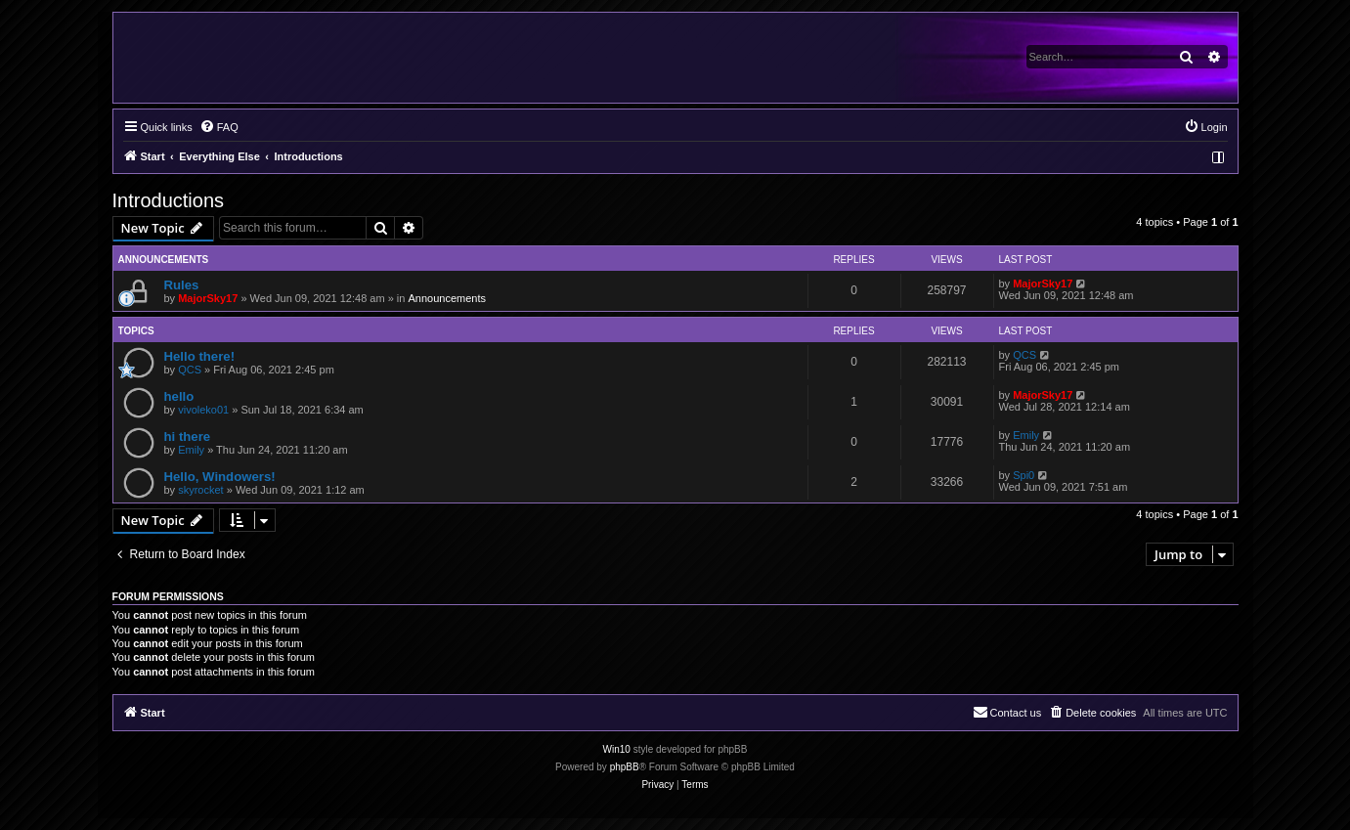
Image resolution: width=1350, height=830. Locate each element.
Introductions (168, 200)
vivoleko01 (203, 409)
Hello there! (200, 356)
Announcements (447, 298)
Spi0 (1023, 475)
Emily (191, 450)
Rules (181, 285)
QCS (189, 369)
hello (179, 396)
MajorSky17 (208, 298)
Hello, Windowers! (220, 476)
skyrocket (200, 490)
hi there (187, 436)
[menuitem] (219, 127)
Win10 (617, 749)
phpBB (624, 767)
